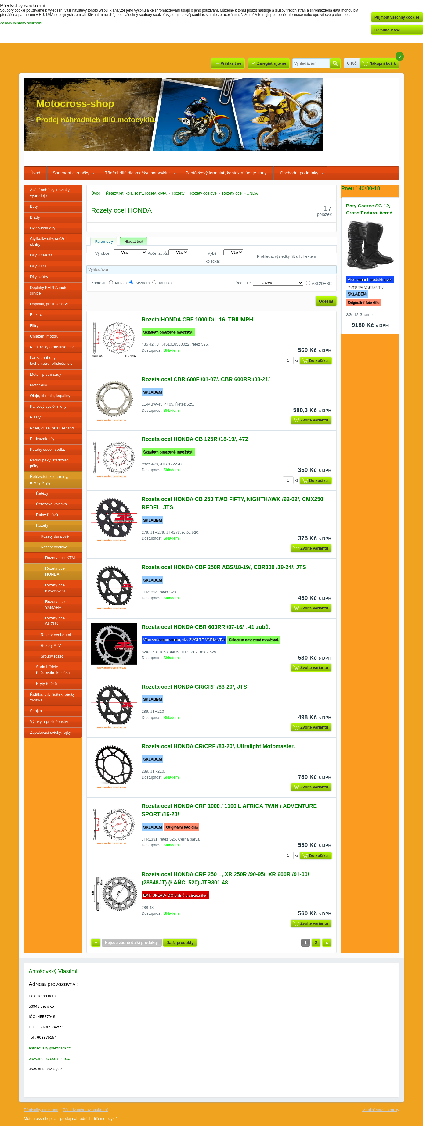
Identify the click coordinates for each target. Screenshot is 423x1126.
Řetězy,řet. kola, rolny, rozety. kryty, (49, 479)
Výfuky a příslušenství (49, 721)
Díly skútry (39, 276)
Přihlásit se (230, 63)
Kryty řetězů (46, 683)
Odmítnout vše (387, 30)
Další (326, 943)
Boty (34, 206)
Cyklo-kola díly (42, 228)
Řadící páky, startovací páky (49, 463)
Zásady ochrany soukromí (85, 1109)
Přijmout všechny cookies (397, 17)
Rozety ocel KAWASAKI (55, 588)
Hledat (335, 63)
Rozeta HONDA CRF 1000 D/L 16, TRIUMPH (197, 320)
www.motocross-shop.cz (50, 1058)
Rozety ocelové (54, 547)
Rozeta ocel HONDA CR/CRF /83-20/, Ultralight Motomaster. (218, 746)
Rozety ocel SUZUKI (55, 621)
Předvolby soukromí (41, 1109)
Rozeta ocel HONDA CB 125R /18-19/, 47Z (195, 439)
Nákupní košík (382, 63)
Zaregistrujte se (271, 63)
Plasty (35, 417)
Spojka (36, 710)
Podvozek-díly (42, 438)
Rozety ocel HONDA (55, 571)
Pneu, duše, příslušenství (52, 428)
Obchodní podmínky (299, 172)
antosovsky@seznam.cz (50, 1048)
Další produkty (179, 942)
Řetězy (42, 493)
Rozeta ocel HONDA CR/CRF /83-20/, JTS (194, 687)
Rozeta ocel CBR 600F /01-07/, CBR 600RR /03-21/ (206, 379)
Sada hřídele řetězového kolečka (53, 670)
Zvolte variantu (314, 420)
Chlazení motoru (44, 336)
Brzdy (35, 217)
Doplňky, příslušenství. (49, 304)
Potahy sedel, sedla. (47, 449)
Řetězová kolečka (51, 504)
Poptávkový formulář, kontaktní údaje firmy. (226, 172)
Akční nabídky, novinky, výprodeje (50, 193)
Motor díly (38, 385)
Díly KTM (38, 266)
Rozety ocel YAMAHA (55, 604)
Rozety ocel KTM (60, 557)
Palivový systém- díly (48, 406)
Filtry (34, 325)
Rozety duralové (55, 536)
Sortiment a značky (71, 172)
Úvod (35, 172)
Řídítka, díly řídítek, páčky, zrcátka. (53, 697)
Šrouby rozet (52, 656)
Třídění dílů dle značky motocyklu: (137, 172)
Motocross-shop (75, 103)
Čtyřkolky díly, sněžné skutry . (49, 241)
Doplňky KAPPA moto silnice (48, 290)
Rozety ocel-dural (56, 635)
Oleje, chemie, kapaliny (50, 395)
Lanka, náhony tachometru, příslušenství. (52, 360)
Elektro (36, 314)
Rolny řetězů (47, 514)
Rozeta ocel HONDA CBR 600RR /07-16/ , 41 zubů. (206, 627)
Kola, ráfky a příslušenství (52, 347)
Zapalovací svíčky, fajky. (51, 732)
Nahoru (95, 943)
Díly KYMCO (41, 255)
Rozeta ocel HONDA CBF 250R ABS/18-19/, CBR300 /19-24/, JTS (224, 567)
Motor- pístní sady (45, 374)
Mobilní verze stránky (380, 1109)
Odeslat (326, 301)
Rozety (42, 525)
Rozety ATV (51, 645)
